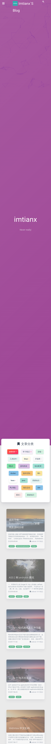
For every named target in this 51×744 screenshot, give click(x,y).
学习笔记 (36, 538)
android (32, 538)
